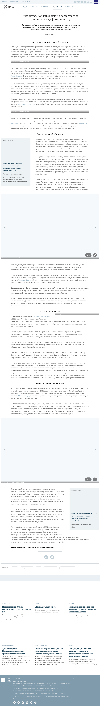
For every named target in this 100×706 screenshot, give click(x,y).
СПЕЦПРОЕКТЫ (14, 2)
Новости (69, 7)
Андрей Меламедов (18, 547)
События (34, 7)
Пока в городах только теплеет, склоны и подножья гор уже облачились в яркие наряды (83, 616)
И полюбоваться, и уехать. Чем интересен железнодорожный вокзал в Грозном (47, 611)
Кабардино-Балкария (27, 568)
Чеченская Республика (50, 568)
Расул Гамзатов (17, 76)
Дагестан (14, 568)
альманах (15, 123)
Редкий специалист (7, 603)
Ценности (57, 7)
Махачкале (83, 123)
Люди (24, 7)
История (38, 568)
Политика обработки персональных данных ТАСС (51, 693)
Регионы (4, 2)
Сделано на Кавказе (8, 645)
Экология (71, 603)
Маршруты (45, 7)
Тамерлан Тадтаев (25, 280)
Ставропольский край (41, 645)
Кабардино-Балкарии (42, 316)
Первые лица (26, 2)
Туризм (37, 603)
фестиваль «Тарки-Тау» (27, 104)
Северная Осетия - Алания (67, 568)
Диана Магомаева (32, 547)
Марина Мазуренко (47, 547)
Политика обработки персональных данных (25, 693)
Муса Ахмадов (23, 396)
